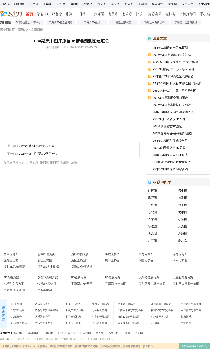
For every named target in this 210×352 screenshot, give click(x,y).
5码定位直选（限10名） (29, 22)
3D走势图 (16, 304)
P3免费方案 (79, 277)
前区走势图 (44, 260)
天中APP (204, 4)
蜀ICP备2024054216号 (194, 346)
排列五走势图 (73, 323)
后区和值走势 (80, 254)
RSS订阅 (78, 338)
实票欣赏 (157, 4)
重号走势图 (146, 254)
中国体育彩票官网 (191, 310)
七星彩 (113, 14)
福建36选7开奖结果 (162, 310)
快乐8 (140, 14)
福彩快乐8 (187, 316)
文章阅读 (37, 29)
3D (27, 163)
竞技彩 (170, 14)
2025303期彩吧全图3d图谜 (170, 97)
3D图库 (155, 323)
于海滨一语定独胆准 (186, 22)
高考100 (113, 332)
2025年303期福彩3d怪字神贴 (172, 55)
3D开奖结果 (17, 310)
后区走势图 (78, 260)
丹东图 (152, 219)
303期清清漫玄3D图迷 (167, 126)
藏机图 (74, 4)
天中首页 (187, 4)
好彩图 (182, 197)
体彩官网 (33, 332)
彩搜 (60, 332)
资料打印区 (187, 14)
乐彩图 (182, 233)
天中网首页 (7, 29)
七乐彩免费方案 (14, 283)
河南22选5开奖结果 (128, 316)
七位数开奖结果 (160, 316)
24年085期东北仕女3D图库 (36, 146)
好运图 (152, 190)
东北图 (152, 212)
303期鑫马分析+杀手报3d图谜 (172, 133)
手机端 (205, 14)
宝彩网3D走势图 (82, 283)
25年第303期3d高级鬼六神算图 (173, 76)
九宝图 (152, 240)
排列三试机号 (73, 316)
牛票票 (126, 332)
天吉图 (152, 233)
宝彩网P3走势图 (115, 283)
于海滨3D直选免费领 (60, 22)
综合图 (88, 4)
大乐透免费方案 (149, 277)
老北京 (182, 240)
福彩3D (42, 14)
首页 (29, 14)
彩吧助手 (73, 332)
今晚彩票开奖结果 (161, 304)
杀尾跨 (47, 4)
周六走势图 (180, 260)
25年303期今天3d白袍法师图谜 (173, 112)
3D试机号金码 (19, 323)
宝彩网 (172, 4)
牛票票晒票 (44, 290)
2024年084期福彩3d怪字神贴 (38, 153)
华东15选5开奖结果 (128, 323)
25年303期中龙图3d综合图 (170, 169)
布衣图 (115, 4)
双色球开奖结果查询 (46, 310)
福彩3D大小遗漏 (48, 266)
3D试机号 (16, 316)
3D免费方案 (11, 277)
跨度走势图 (112, 254)
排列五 (54, 162)
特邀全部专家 (123, 22)
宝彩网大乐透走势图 (186, 283)
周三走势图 (146, 260)
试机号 (61, 4)
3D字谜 (33, 4)
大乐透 (99, 14)
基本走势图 (11, 254)
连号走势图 (180, 254)
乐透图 (152, 226)
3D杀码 (5, 4)
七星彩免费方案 (183, 277)
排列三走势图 (73, 304)
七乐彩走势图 (99, 323)
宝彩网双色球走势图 (152, 283)
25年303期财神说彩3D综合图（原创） (178, 83)
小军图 (182, 219)
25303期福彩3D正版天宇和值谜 (173, 69)
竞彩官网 (186, 323)
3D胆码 (19, 4)
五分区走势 (11, 260)
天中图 (182, 190)
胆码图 (129, 4)
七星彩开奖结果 (100, 316)
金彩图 (182, 205)
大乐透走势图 (42, 316)
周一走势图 (112, 260)
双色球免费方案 (47, 277)
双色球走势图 (42, 304)
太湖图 (182, 226)
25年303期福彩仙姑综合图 (170, 140)
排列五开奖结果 (100, 304)
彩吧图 (152, 197)
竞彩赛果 (155, 14)
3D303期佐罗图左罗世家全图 (172, 162)
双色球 (57, 14)
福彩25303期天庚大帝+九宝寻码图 (175, 62)
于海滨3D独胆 (92, 22)
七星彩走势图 (99, 310)
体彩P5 (85, 14)
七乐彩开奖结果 (126, 304)
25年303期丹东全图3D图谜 (170, 47)
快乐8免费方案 (47, 283)
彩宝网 (87, 332)
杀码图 (142, 4)
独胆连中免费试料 (154, 22)
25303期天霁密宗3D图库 (169, 147)
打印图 (101, 4)
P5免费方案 (112, 277)
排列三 (71, 14)
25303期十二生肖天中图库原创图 (174, 90)
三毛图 (152, 205)
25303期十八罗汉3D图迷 (169, 119)
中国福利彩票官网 (191, 304)
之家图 (182, 212)
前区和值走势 (46, 254)
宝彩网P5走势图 (14, 290)
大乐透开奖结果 (44, 323)
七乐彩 (127, 14)
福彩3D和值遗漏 (14, 266)
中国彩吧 (48, 332)
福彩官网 (18, 332)
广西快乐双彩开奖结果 (130, 310)
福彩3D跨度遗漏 (82, 266)
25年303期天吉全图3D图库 (170, 155)
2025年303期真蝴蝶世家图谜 (172, 105)
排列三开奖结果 (75, 310)
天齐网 (99, 332)
